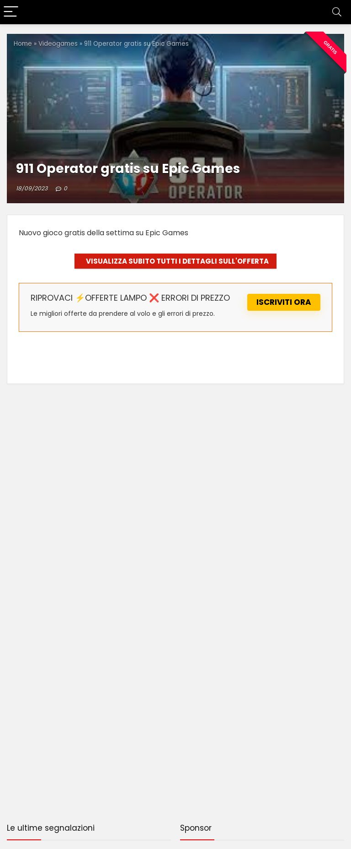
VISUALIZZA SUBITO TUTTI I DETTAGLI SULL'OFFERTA (177, 261)
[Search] (337, 12)
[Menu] (11, 12)
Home (23, 43)
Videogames (58, 43)
